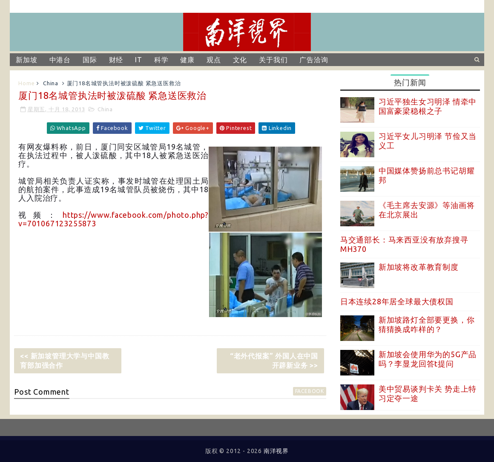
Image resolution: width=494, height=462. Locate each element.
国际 (90, 60)
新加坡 (26, 60)
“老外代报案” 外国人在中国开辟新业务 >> (274, 360)
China (50, 83)
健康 (187, 60)
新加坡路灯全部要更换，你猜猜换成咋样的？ (427, 324)
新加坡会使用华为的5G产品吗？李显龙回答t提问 (428, 359)
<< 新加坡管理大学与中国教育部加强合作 (64, 360)
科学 (161, 60)
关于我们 (273, 60)
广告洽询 (313, 60)
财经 (116, 60)
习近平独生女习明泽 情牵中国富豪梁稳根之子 (428, 106)
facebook (309, 391)
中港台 (60, 60)
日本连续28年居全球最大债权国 (397, 301)
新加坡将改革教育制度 (419, 267)
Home (26, 83)
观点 (214, 60)
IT (138, 60)
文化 (240, 60)
